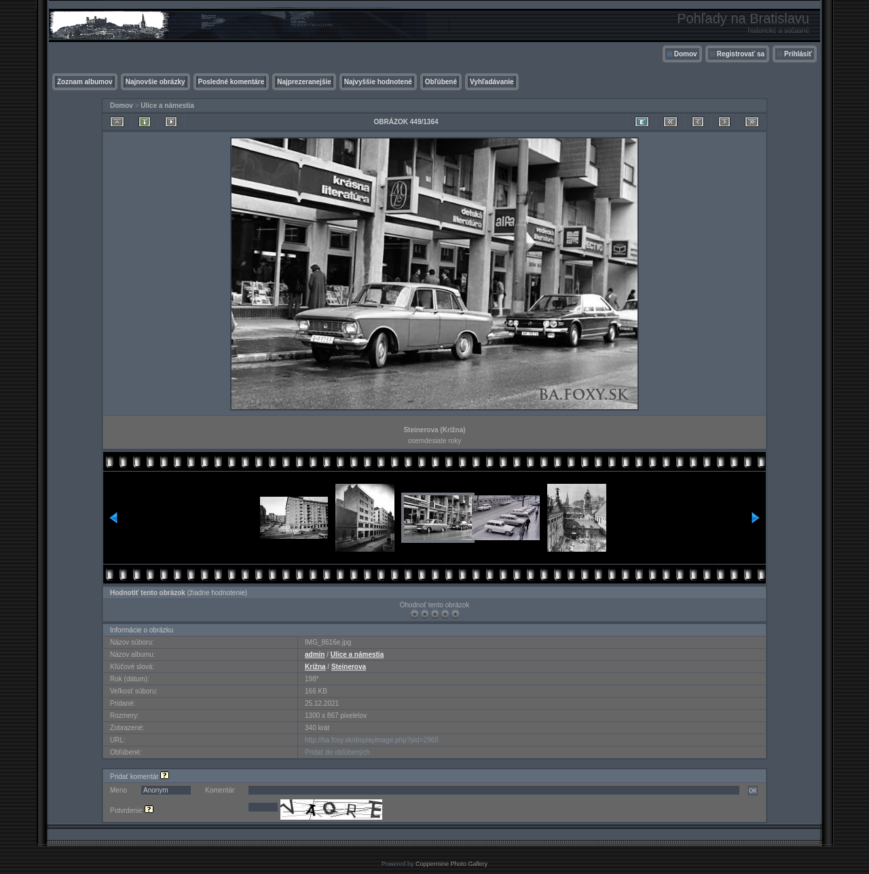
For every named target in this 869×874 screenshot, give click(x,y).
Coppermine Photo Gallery (451, 863)
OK (753, 790)
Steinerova (348, 666)
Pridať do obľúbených (337, 752)
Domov (685, 54)
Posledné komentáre (231, 82)
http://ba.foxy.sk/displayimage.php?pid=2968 (372, 740)
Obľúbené (441, 82)
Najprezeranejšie (304, 82)
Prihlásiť (798, 54)
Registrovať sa (740, 54)
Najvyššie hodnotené (378, 82)
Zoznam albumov (85, 82)
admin (315, 654)
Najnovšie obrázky (155, 82)
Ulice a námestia (167, 105)
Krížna (315, 666)
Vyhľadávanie (492, 82)
